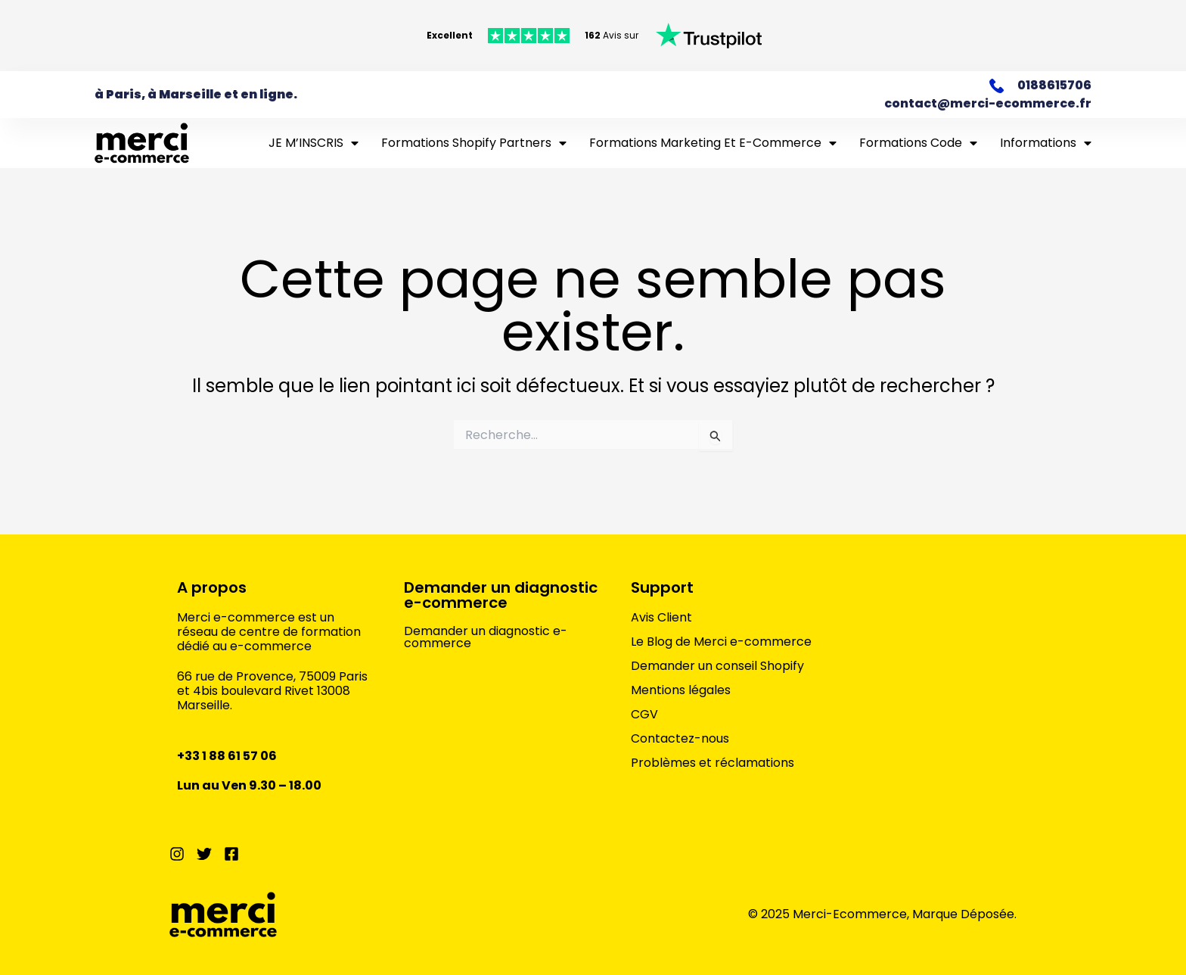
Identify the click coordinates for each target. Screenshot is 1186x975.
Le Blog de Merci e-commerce (721, 641)
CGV (644, 714)
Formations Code (918, 143)
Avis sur (611, 35)
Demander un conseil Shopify (717, 666)
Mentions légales (681, 690)
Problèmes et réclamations (712, 763)
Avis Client (661, 617)
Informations (1045, 143)
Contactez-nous (680, 738)
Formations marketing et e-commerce (713, 143)
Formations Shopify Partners (474, 143)
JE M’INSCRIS (314, 143)
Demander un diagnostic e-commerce (501, 595)
